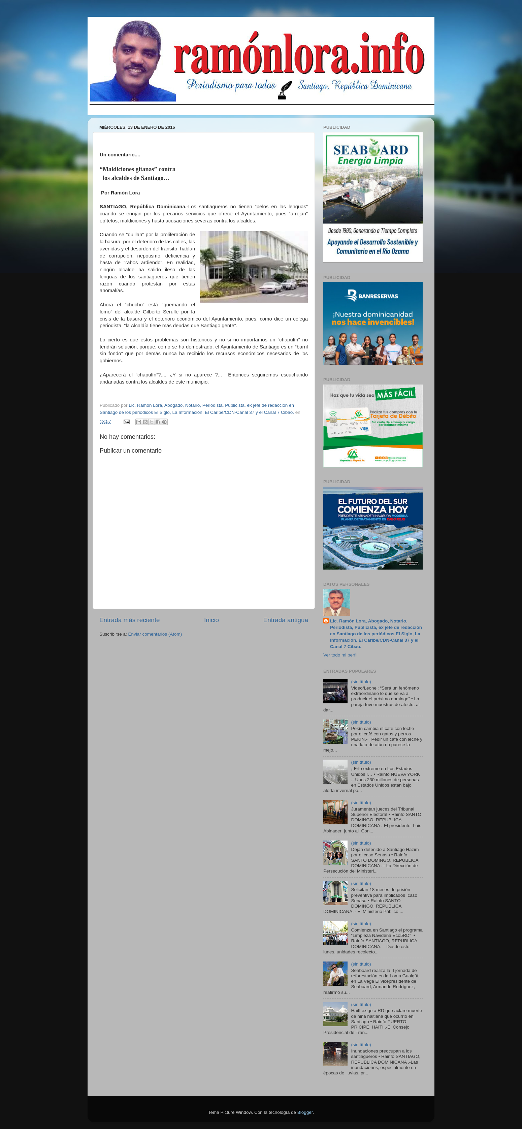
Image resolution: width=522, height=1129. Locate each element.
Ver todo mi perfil (340, 655)
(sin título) (361, 681)
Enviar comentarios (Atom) (155, 634)
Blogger (305, 1112)
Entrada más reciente (129, 619)
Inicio (211, 619)
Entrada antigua (285, 619)
